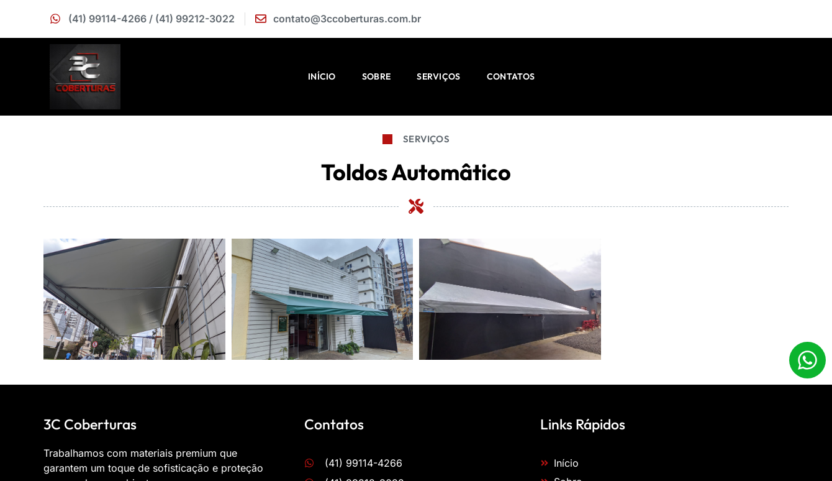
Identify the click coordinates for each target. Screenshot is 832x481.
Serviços (438, 76)
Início (322, 76)
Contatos (511, 76)
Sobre (376, 76)
